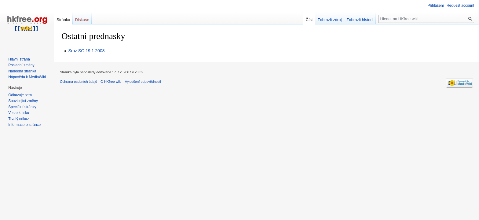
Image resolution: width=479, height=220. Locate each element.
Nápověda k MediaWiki (27, 77)
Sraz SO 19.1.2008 (86, 50)
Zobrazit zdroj (330, 19)
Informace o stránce (24, 125)
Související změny (23, 101)
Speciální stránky (22, 107)
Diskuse (82, 19)
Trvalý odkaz (18, 119)
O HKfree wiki (111, 81)
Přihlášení (436, 5)
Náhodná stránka (22, 71)
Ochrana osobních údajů (78, 81)
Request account (460, 5)
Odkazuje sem (20, 95)
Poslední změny (21, 65)
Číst (309, 19)
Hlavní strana (19, 59)
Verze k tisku (18, 113)
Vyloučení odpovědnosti (143, 81)
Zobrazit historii (359, 19)
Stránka (63, 19)
